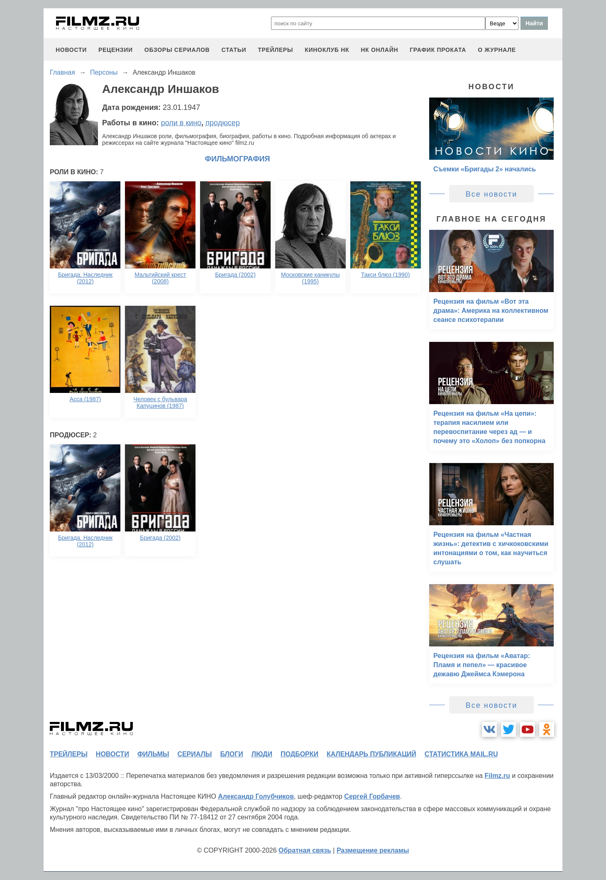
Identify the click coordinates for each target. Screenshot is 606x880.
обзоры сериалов (177, 49)
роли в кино (181, 123)
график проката (438, 49)
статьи (233, 49)
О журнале (497, 49)
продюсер (222, 123)
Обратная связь (305, 850)
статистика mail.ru (461, 754)
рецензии (115, 49)
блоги (231, 754)
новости (71, 49)
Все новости (492, 194)
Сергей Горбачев (372, 796)
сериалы (194, 754)
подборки (299, 754)
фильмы (153, 754)
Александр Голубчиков (256, 796)
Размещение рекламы (373, 850)
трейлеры (275, 49)
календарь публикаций (371, 754)
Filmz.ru (497, 775)
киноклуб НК (327, 49)
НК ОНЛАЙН (379, 49)
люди (262, 754)
